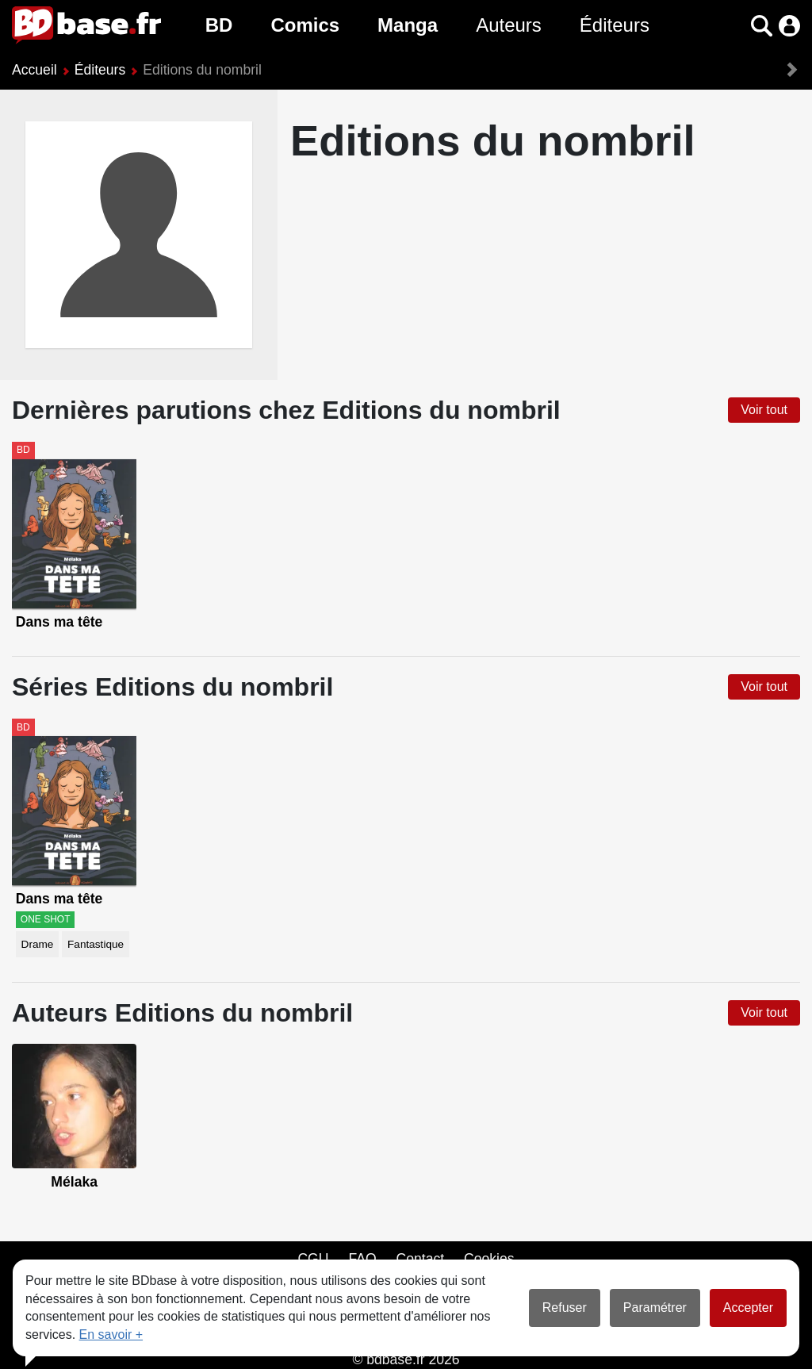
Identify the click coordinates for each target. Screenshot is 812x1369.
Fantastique (95, 944)
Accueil (34, 70)
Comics (304, 25)
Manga (407, 25)
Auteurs (509, 25)
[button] (761, 25)
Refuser (564, 1307)
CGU (312, 1259)
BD (219, 25)
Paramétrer (655, 1307)
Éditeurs (614, 25)
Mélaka (74, 1182)
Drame (37, 944)
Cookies (489, 1259)
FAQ (362, 1259)
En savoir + (111, 1334)
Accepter (748, 1307)
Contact (420, 1259)
